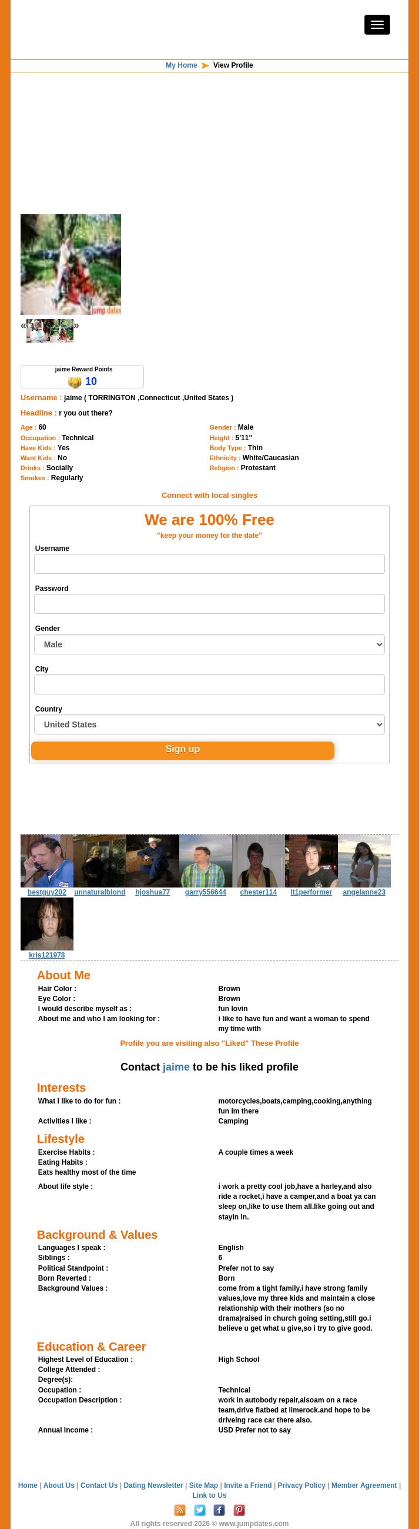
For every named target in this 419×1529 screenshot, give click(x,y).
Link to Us (209, 1495)
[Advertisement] (209, 111)
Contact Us (100, 1485)
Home (28, 1485)
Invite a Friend (249, 1485)
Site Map (204, 1485)
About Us (60, 1485)
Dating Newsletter (154, 1485)
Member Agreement (365, 1485)
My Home (181, 65)
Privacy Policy (303, 1485)
